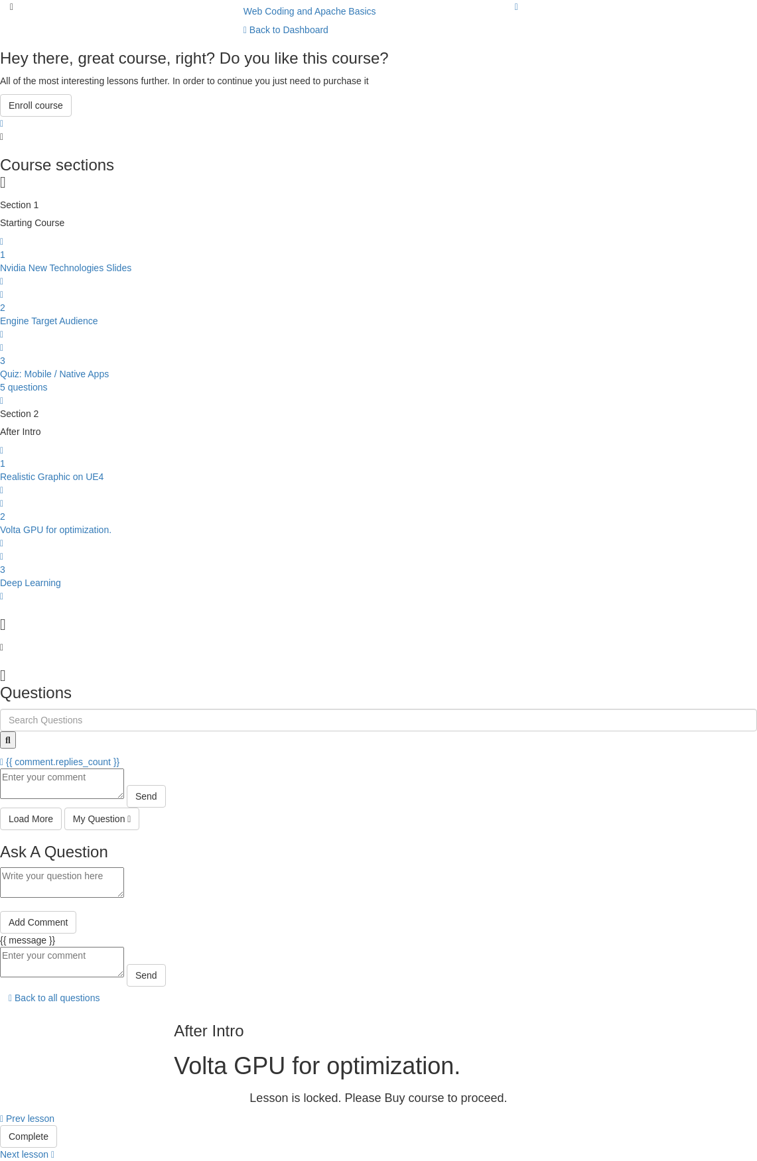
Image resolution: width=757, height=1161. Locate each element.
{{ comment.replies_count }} (59, 762)
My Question (102, 819)
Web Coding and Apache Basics (309, 11)
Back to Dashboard (285, 30)
